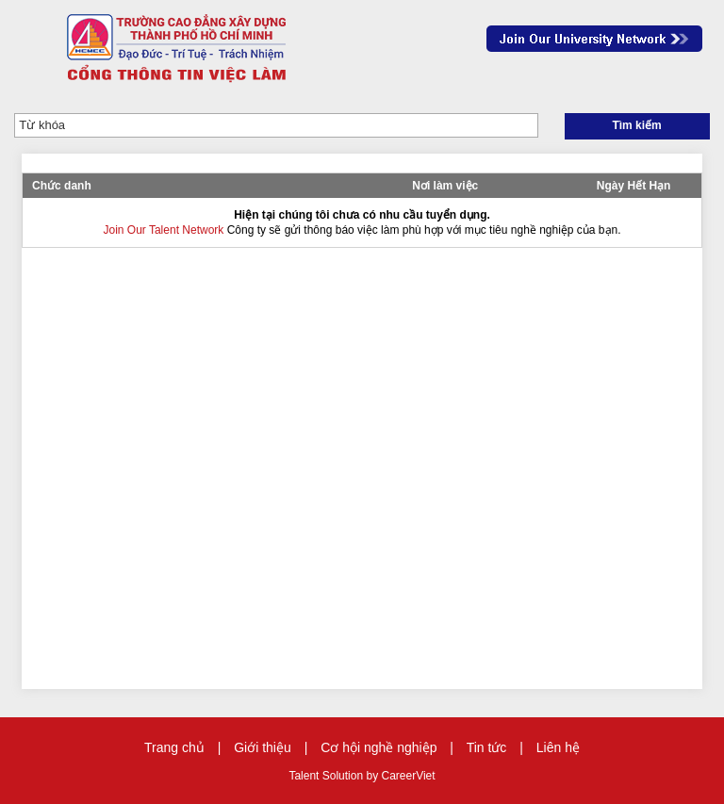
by (373, 775)
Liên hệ (558, 747)
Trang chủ (174, 747)
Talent (304, 775)
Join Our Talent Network (594, 38)
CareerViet (408, 775)
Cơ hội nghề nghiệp (378, 747)
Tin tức (487, 747)
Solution (344, 775)
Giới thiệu (262, 747)
